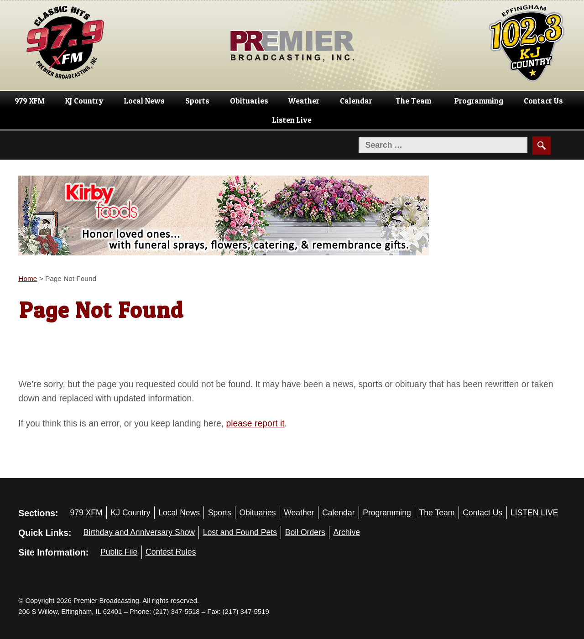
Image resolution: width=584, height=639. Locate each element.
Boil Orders (305, 532)
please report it (255, 423)
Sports (197, 100)
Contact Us (543, 100)
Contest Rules (171, 551)
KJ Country (84, 100)
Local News (144, 100)
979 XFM (30, 100)
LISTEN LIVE (534, 512)
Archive (346, 532)
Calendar (356, 100)
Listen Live (292, 120)
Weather (303, 100)
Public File (118, 551)
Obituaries (249, 100)
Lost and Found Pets (240, 532)
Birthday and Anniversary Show (139, 532)
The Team (413, 100)
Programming (478, 100)
